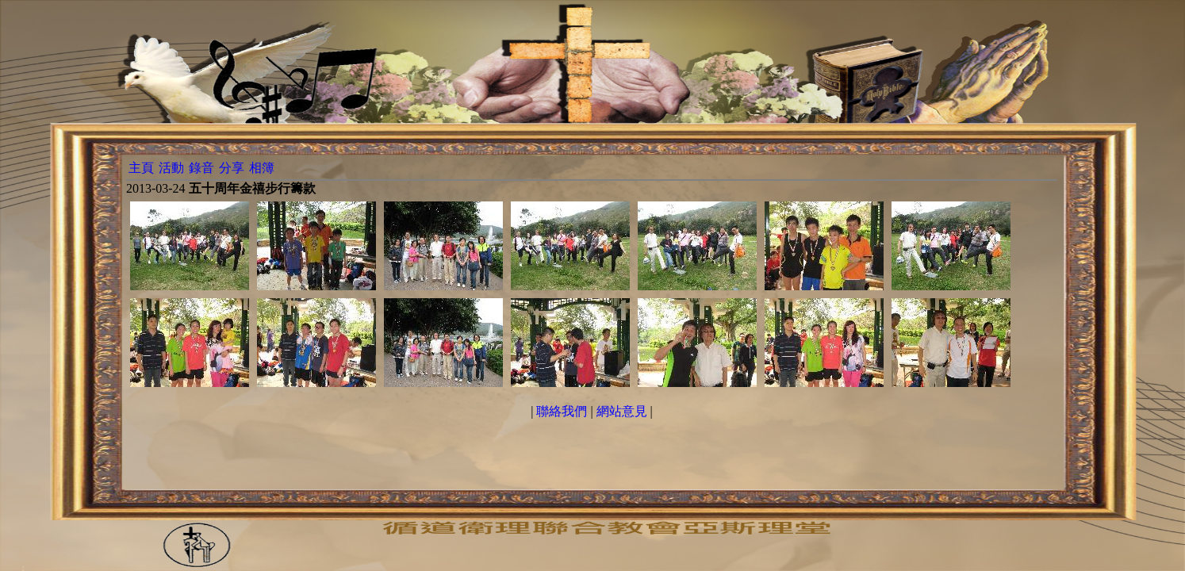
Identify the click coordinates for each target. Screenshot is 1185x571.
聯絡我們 (561, 411)
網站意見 (621, 411)
